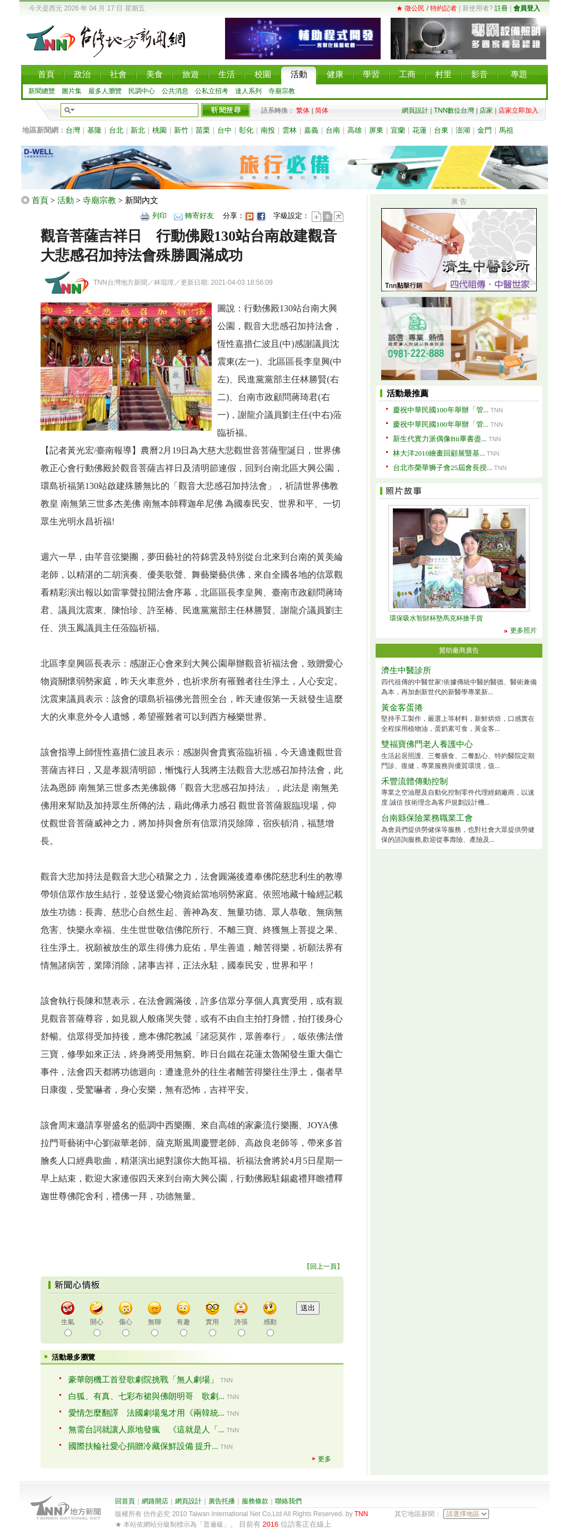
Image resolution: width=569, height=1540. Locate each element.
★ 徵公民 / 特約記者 (426, 8)
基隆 (94, 130)
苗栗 (203, 130)
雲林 (289, 130)
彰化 (246, 130)
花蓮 (419, 130)
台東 (441, 130)
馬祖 (506, 130)
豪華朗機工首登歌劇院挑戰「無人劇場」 (143, 1379)
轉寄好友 (199, 215)
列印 (159, 215)
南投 (268, 130)
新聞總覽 (41, 91)
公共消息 (175, 91)
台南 (333, 130)
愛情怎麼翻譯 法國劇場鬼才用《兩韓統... (146, 1412)
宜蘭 (398, 130)
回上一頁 (323, 1266)
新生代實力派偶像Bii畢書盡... (440, 439)
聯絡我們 (288, 1501)
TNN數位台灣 (454, 110)
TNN (361, 1514)
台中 (224, 130)
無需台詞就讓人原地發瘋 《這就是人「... (146, 1429)
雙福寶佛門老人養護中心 (427, 744)
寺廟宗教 (281, 91)
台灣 (73, 130)
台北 (116, 130)
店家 (486, 110)
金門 (484, 130)
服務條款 (255, 1501)
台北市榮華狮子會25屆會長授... (442, 467)
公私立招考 (211, 91)
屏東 (376, 130)
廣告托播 (221, 1501)
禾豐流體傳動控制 (414, 781)
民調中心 (141, 91)
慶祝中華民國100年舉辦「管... (440, 410)
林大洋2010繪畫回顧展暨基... (439, 453)
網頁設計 (415, 110)
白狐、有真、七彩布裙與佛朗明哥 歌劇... (146, 1396)
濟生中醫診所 (406, 670)
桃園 (159, 130)
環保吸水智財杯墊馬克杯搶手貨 (436, 618)
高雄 (354, 130)
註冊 (501, 8)
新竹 (181, 130)
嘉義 (311, 130)
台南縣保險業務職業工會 (427, 818)
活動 (65, 200)
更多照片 (523, 630)
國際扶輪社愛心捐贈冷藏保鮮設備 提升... (143, 1446)
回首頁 (125, 1501)
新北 (138, 130)
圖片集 (72, 91)
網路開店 (155, 1501)
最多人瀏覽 (105, 91)
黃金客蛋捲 (402, 707)
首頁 (40, 200)
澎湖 (463, 130)
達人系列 (248, 91)
